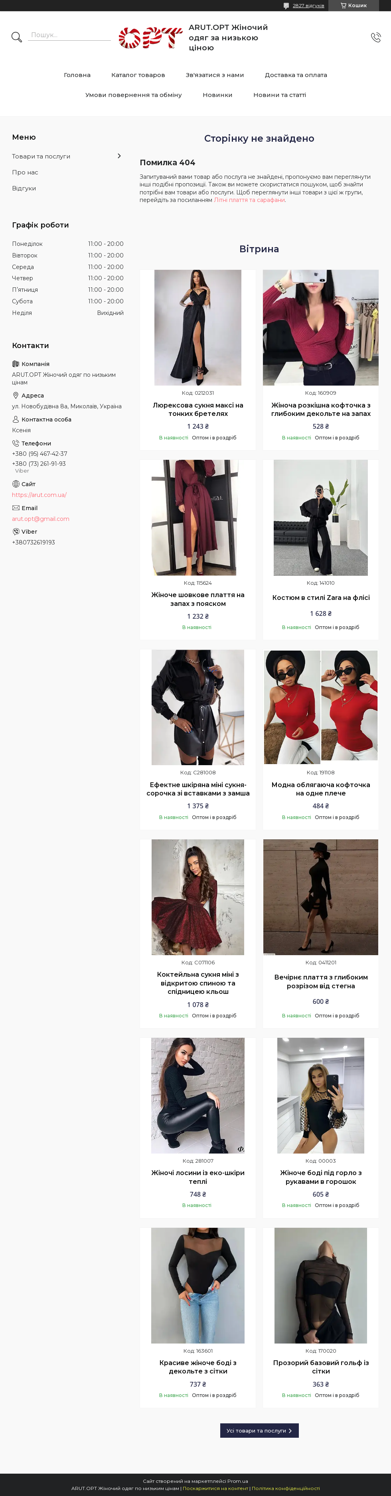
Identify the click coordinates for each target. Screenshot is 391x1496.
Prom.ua (237, 1481)
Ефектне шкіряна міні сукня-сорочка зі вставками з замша (198, 789)
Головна (77, 75)
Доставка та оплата (296, 75)
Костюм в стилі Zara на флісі (321, 598)
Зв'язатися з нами (215, 75)
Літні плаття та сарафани (249, 200)
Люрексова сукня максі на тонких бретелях (198, 410)
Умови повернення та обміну (133, 95)
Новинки (218, 95)
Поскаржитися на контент (215, 1488)
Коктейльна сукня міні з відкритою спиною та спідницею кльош (198, 983)
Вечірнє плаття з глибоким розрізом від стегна (321, 982)
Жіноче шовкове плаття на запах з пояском (198, 599)
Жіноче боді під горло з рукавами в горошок (321, 1177)
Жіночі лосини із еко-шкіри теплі (198, 1177)
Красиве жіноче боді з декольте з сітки (198, 1367)
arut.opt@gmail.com (40, 518)
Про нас (25, 172)
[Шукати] (17, 38)
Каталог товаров (138, 75)
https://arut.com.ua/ (39, 495)
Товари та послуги (41, 156)
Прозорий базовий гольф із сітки (321, 1367)
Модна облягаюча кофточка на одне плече (320, 789)
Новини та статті (279, 95)
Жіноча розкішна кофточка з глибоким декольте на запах (321, 410)
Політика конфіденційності (286, 1488)
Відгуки (24, 188)
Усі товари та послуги (256, 1430)
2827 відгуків (308, 5)
